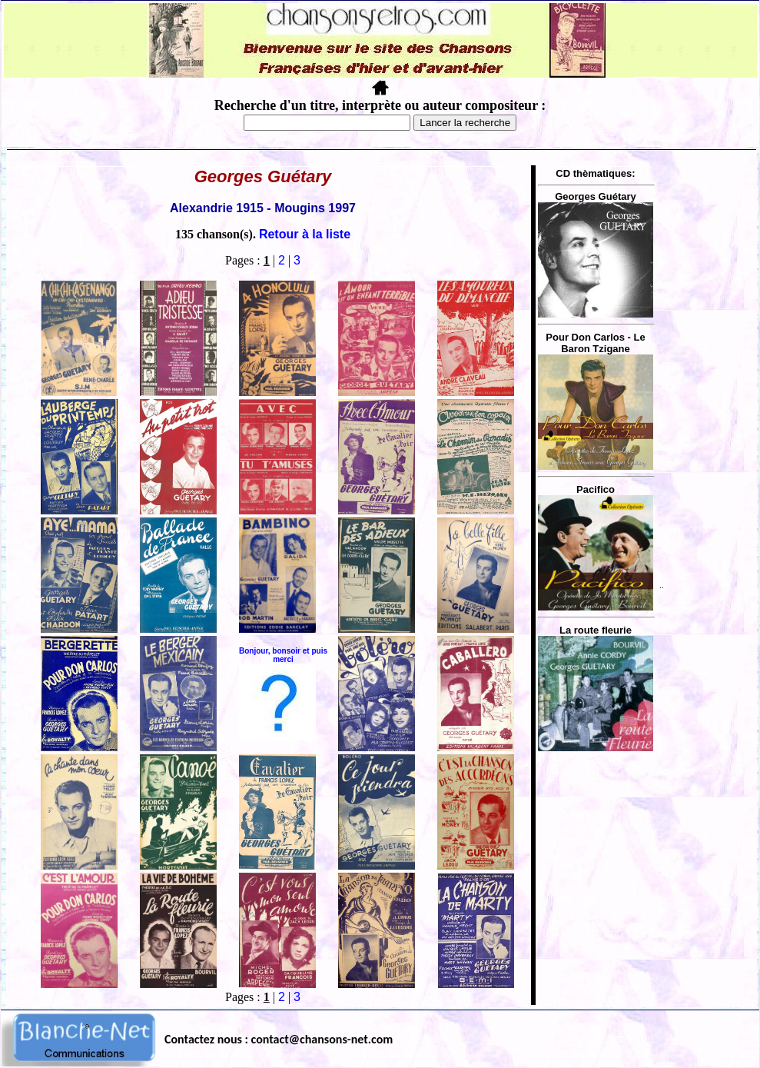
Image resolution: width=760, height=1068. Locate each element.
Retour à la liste (304, 234)
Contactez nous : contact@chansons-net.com (278, 1039)
